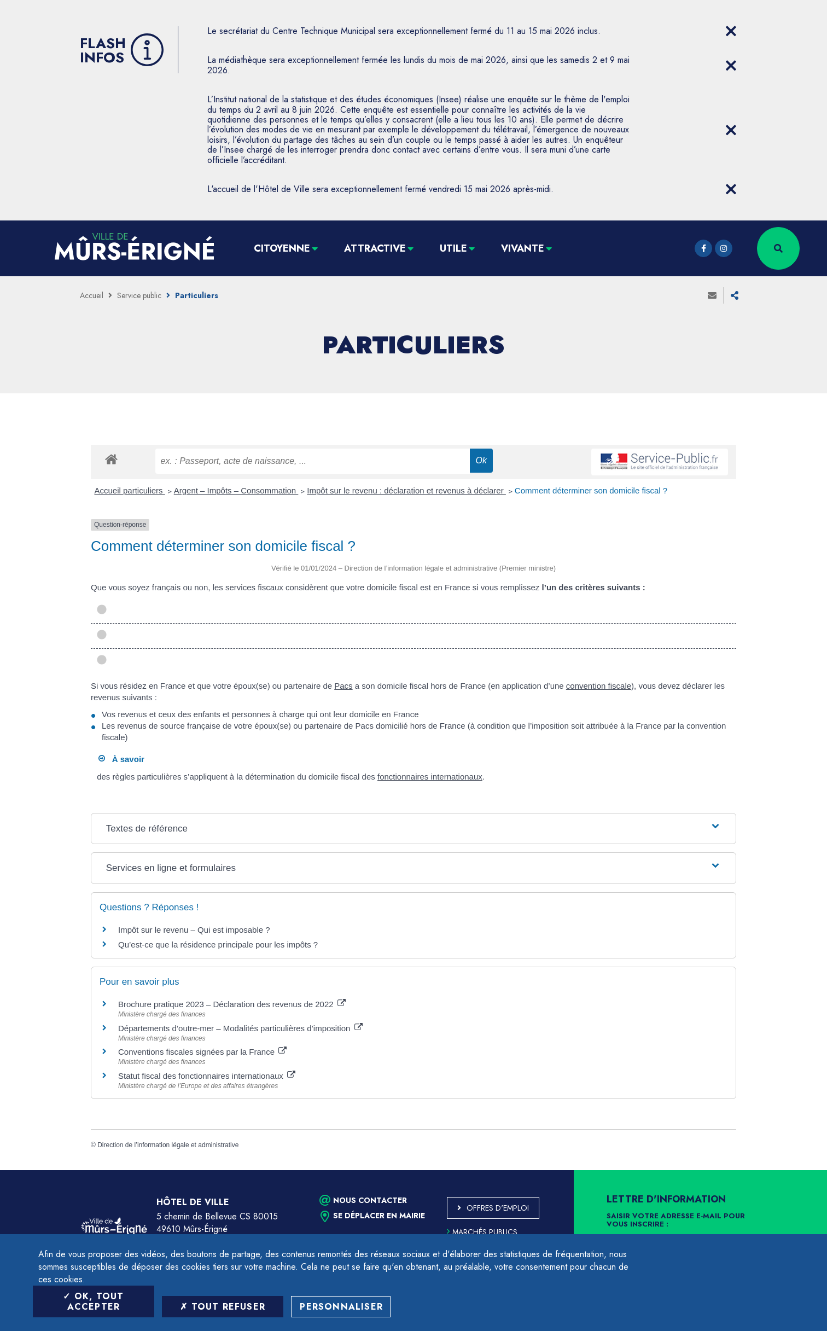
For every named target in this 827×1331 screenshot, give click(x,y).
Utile (453, 248)
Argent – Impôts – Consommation (236, 490)
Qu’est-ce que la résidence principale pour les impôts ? (218, 944)
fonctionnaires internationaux (429, 776)
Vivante (522, 248)
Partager (735, 295)
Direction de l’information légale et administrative (167, 1145)
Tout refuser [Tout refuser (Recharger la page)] (222, 1306)
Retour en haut (794, 1170)
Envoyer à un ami (712, 295)
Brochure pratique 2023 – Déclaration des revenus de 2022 (232, 1004)
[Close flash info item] (731, 31)
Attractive (375, 248)
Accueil (91, 295)
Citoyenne (282, 248)
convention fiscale (598, 685)
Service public (139, 295)
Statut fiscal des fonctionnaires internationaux (206, 1075)
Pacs (343, 685)
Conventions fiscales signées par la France (202, 1051)
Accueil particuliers (130, 490)
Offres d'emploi (498, 1207)
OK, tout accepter (93, 1301)
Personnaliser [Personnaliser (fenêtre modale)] (341, 1306)
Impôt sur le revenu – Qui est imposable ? (194, 929)
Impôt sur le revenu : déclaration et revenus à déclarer (406, 490)
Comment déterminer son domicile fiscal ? (591, 490)
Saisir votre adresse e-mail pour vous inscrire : (676, 1220)
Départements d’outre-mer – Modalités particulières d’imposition (240, 1028)
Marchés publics (482, 1232)
